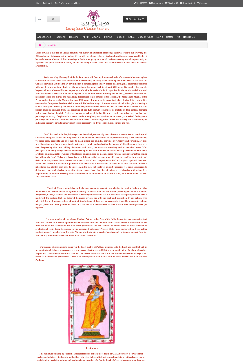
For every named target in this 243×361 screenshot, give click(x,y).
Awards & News (73, 3)
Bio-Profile (59, 3)
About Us (52, 45)
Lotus (131, 37)
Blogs (38, 3)
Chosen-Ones (145, 37)
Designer (74, 37)
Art (178, 37)
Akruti (86, 37)
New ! (160, 37)
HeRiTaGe (189, 37)
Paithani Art (48, 3)
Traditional (60, 37)
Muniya (108, 37)
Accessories (44, 37)
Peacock (120, 37)
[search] (41, 19)
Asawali (96, 37)
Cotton (170, 37)
